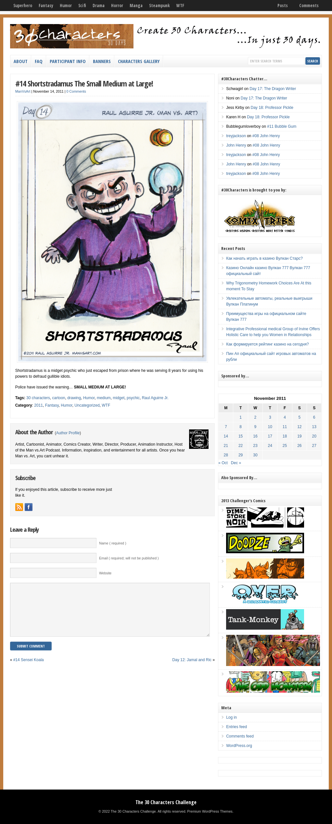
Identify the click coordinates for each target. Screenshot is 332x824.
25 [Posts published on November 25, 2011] (285, 445)
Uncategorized (86, 405)
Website (105, 573)
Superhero (22, 5)
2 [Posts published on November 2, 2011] (255, 417)
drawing (74, 398)
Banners (102, 61)
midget (118, 398)
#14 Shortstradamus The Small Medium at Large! (84, 83)
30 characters (38, 398)
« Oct (223, 463)
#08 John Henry (266, 136)
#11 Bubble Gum (281, 126)
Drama (99, 5)
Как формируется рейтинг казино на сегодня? (267, 344)
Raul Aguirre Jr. (155, 398)
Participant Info (68, 61)
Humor (66, 5)
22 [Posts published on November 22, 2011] (240, 445)
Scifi (82, 5)
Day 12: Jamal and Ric (191, 669)
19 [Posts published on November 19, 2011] (299, 436)
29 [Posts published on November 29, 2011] (240, 455)
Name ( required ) (112, 543)
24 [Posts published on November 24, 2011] (270, 445)
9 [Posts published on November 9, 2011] (255, 427)
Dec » (236, 463)
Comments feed (240, 736)
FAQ (39, 61)
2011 (38, 405)
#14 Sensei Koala (28, 669)
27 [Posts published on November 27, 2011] (314, 445)
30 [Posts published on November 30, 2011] (255, 455)
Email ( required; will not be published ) (129, 558)
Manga (136, 5)
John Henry (236, 145)
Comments (309, 5)
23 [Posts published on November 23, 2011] (255, 445)
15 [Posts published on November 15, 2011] (240, 436)
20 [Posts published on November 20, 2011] (314, 436)
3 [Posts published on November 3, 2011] (270, 417)
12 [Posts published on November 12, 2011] (299, 427)
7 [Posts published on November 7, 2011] (226, 427)
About (21, 61)
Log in (231, 717)
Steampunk (159, 5)
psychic (133, 398)
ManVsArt (23, 91)
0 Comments (76, 91)
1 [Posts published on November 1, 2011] (240, 417)
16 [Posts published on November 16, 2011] (255, 436)
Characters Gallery (139, 61)
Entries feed (236, 727)
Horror (117, 5)
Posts (282, 5)
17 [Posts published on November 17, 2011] (270, 436)
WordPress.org (239, 745)
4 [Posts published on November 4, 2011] (285, 417)
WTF (180, 5)
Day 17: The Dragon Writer (272, 88)
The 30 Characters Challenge (166, 802)
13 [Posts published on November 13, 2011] (314, 427)
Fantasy (46, 5)
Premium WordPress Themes (209, 811)
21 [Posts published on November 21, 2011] (226, 445)
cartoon (58, 398)
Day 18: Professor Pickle (272, 107)
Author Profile (68, 433)
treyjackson (236, 136)
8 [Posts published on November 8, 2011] (240, 427)
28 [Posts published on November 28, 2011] (226, 455)
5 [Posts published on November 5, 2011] (300, 417)
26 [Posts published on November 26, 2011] (299, 445)
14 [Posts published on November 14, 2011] (226, 436)
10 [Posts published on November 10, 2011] (270, 427)
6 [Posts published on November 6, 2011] (314, 417)
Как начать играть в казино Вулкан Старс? (264, 258)
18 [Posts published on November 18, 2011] (285, 436)
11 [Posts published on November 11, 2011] (285, 427)
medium (104, 398)
